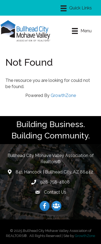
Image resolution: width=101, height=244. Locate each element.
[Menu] (76, 8)
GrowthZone (63, 95)
